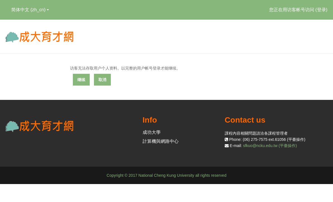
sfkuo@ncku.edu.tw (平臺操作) (270, 145)
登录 (321, 9)
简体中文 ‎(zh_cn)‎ (30, 9)
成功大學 (152, 132)
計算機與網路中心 (161, 141)
